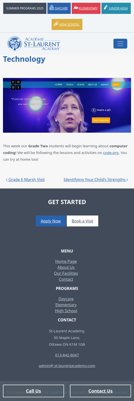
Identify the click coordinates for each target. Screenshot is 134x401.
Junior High (118, 8)
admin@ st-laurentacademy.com (67, 365)
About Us (66, 267)
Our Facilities (66, 273)
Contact (66, 279)
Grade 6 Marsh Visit (25, 179)
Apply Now (51, 221)
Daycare (61, 8)
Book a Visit (82, 221)
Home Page (66, 261)
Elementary (88, 8)
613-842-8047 (67, 354)
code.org (110, 152)
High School (69, 24)
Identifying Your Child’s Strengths (96, 179)
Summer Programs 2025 (24, 8)
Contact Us (100, 391)
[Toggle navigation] (120, 44)
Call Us (33, 391)
